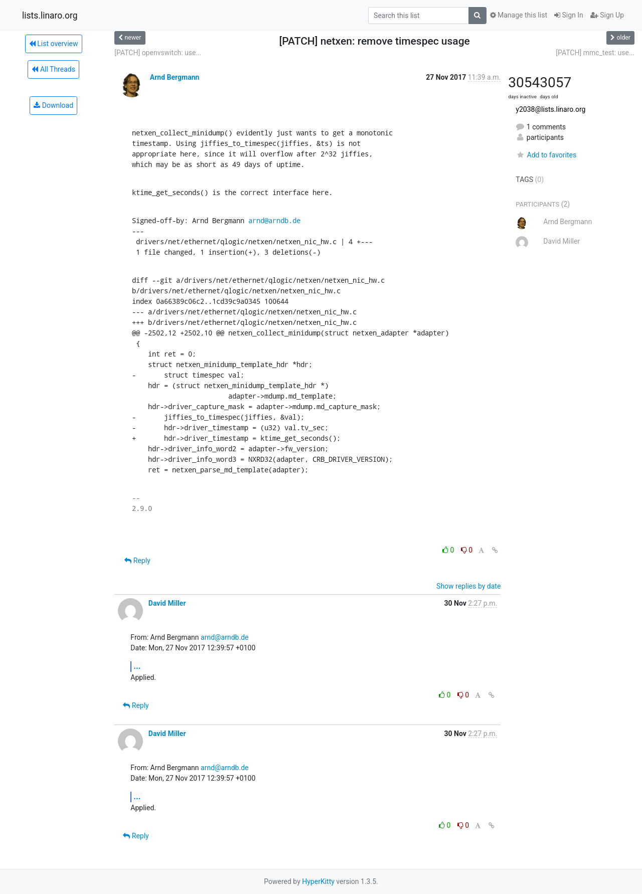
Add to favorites (546, 155)
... (136, 666)
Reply (137, 561)
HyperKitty (318, 881)
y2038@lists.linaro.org (550, 109)
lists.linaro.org (50, 16)
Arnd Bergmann (175, 77)
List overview (53, 44)
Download (53, 105)
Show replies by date (468, 586)
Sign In (568, 15)
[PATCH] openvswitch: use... (157, 53)
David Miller (167, 603)
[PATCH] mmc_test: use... (595, 53)
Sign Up (607, 15)
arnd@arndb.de (274, 220)
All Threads (53, 69)
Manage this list (518, 15)
